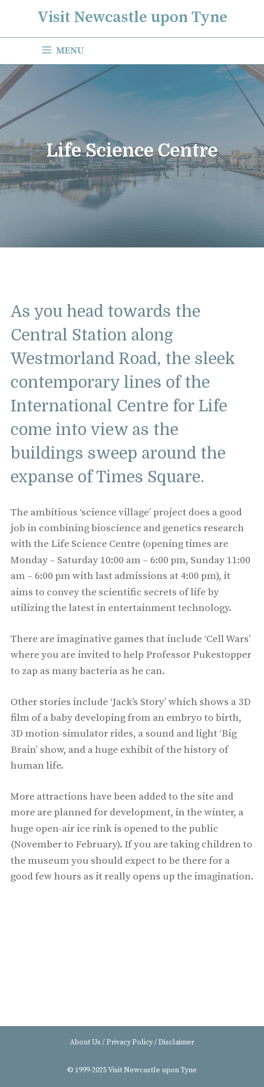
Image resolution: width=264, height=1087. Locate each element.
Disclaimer (176, 1042)
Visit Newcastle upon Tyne (132, 17)
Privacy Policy (130, 1042)
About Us (85, 1042)
